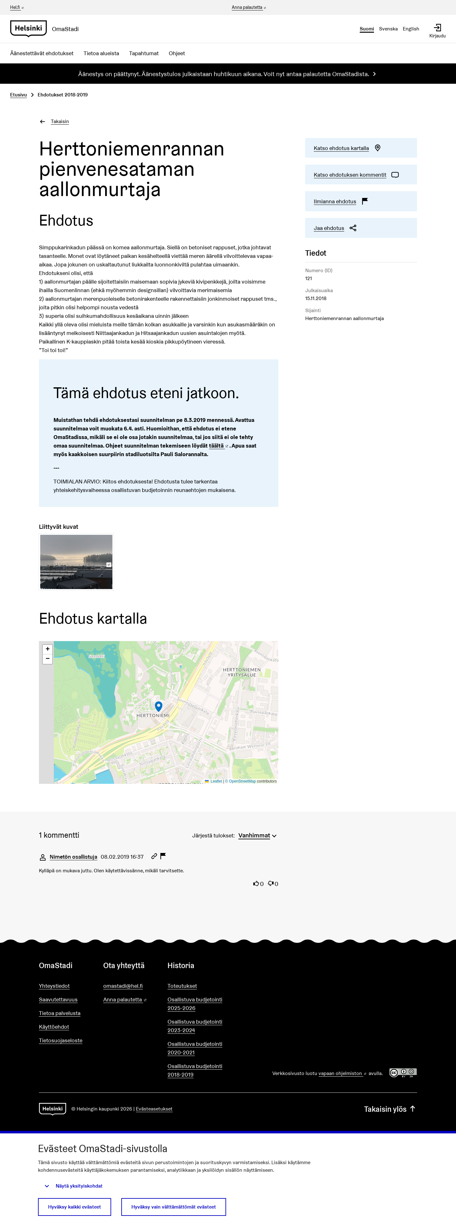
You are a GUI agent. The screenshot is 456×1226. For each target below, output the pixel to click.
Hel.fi (17, 7)
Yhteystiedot (54, 985)
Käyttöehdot (54, 1026)
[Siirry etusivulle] (47, 29)
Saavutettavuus (58, 999)
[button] (158, 706)
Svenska (388, 28)
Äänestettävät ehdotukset (41, 53)
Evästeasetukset (154, 1108)
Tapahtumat (144, 53)
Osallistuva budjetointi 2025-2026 (195, 1004)
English (411, 28)
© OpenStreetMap (240, 781)
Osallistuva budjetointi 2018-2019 (195, 1070)
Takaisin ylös (390, 1109)
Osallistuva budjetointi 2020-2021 (195, 1048)
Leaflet (213, 781)
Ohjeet (177, 53)
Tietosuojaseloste (60, 1040)
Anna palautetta (249, 7)
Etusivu (18, 94)
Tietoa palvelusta (59, 1013)
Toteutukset (182, 985)
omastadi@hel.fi (123, 985)
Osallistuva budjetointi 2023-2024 (195, 1026)
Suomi (367, 28)
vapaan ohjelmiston (343, 1073)
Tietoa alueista (101, 53)
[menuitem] (258, 834)
